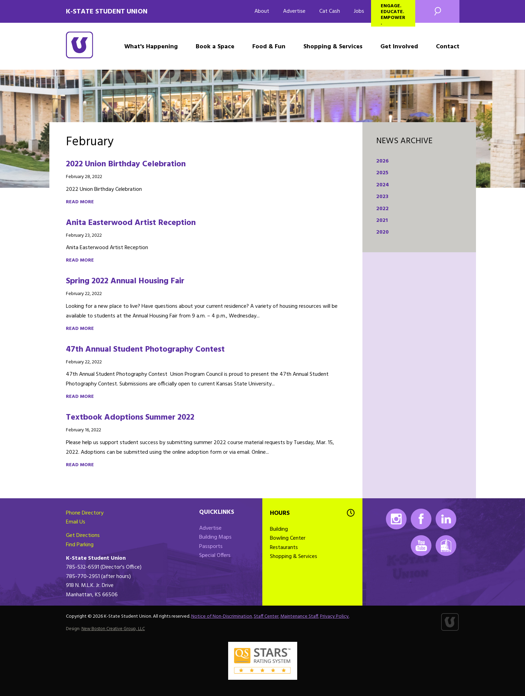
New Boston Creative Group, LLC (113, 629)
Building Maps (215, 537)
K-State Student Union (106, 11)
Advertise (294, 11)
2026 (382, 161)
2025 (382, 172)
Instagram (396, 519)
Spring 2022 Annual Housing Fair (125, 281)
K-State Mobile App (446, 545)
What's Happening (151, 47)
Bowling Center (287, 538)
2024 (382, 184)
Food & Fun (268, 47)
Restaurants (284, 547)
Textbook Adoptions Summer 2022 (130, 417)
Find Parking (80, 544)
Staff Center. (266, 616)
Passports (211, 546)
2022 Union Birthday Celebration (126, 164)
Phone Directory (85, 513)
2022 (382, 208)
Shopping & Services (332, 47)
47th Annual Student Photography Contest (145, 349)
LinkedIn (446, 519)
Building (279, 529)
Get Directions (83, 535)
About (261, 11)
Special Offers (215, 555)
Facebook (421, 519)
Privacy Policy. (334, 616)
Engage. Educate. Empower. (393, 14)
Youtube (421, 545)
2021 (382, 220)
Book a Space (215, 47)
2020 (382, 232)
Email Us (75, 522)
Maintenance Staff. (299, 616)
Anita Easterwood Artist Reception (131, 222)
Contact (447, 47)
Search (437, 11)
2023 (382, 196)
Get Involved (399, 47)
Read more (80, 202)
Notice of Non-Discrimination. (222, 616)
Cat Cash (329, 11)
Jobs (359, 11)
